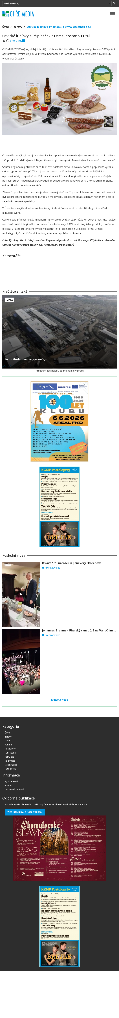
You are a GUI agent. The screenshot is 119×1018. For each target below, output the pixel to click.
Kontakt (9, 785)
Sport (7, 740)
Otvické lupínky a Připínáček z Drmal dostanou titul (59, 27)
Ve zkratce (10, 760)
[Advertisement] (59, 143)
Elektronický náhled (14, 789)
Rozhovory (10, 748)
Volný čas (9, 756)
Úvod (5, 27)
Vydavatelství (11, 781)
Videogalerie (11, 764)
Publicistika (10, 752)
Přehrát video (51, 567)
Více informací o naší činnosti (24, 812)
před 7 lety (16, 41)
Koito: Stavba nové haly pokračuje (26, 359)
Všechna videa (59, 699)
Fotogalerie (10, 768)
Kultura (8, 744)
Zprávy (17, 27)
